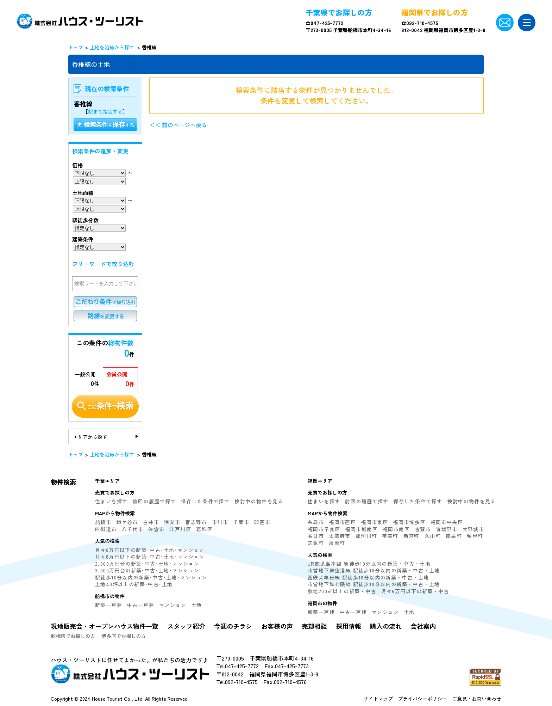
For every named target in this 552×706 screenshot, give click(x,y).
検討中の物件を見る (258, 501)
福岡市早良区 (324, 529)
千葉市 (241, 522)
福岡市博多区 (409, 522)
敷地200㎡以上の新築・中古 (342, 591)
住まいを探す (111, 501)
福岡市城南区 (361, 529)
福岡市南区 (396, 529)
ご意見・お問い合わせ (476, 698)
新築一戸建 (108, 604)
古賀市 (423, 529)
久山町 (433, 535)
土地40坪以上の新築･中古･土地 (133, 584)
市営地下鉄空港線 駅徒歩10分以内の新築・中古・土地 (374, 570)
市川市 (220, 522)
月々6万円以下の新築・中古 (415, 591)
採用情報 (348, 626)
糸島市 (316, 522)
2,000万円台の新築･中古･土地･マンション (147, 563)
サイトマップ (378, 698)
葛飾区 (204, 529)
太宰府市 (340, 535)
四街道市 (106, 529)
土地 (196, 604)
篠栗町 (454, 535)
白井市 (151, 522)
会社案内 (423, 626)
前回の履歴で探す (154, 501)
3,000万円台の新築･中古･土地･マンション (147, 570)
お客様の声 (277, 626)
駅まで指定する (105, 111)
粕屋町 (475, 535)
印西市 (262, 522)
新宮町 (411, 535)
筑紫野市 (447, 529)
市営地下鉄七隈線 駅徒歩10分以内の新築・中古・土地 (374, 584)
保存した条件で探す (205, 501)
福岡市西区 (342, 522)
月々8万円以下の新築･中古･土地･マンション (150, 556)
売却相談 (314, 626)
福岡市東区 (374, 522)
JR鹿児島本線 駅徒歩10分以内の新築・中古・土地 (369, 563)
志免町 (316, 542)
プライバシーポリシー (422, 698)
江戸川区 (180, 529)
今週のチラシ (233, 626)
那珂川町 (366, 535)
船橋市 (103, 522)
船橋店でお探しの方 (73, 635)
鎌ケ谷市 (127, 522)
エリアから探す (90, 436)
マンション (172, 604)
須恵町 (337, 542)
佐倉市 (156, 529)
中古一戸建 (140, 604)
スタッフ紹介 (186, 626)
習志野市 (196, 522)
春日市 (316, 535)
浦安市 (172, 522)
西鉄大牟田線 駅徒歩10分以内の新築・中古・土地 (368, 577)
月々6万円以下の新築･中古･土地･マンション (150, 549)
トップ (75, 47)
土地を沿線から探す (112, 47)
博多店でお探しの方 (123, 635)
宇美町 (390, 535)
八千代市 (133, 529)
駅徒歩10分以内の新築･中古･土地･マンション (151, 577)
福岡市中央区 (447, 522)
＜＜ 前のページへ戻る (178, 125)
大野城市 (473, 529)
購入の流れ (386, 626)
